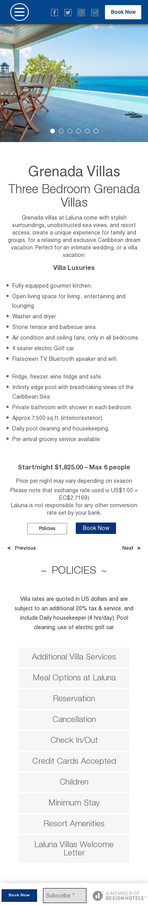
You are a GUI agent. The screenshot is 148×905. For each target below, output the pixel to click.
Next (127, 548)
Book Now (123, 12)
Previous (25, 548)
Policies (47, 528)
